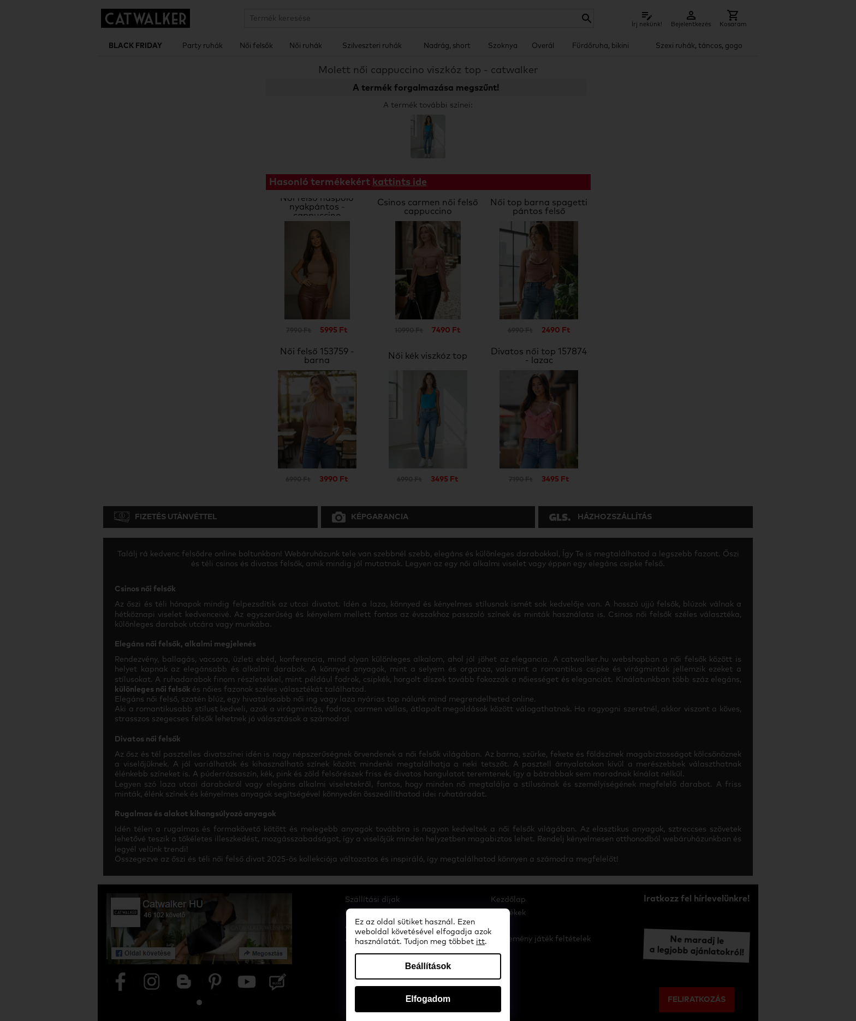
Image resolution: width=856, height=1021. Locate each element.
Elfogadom (428, 999)
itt (480, 942)
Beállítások (428, 966)
